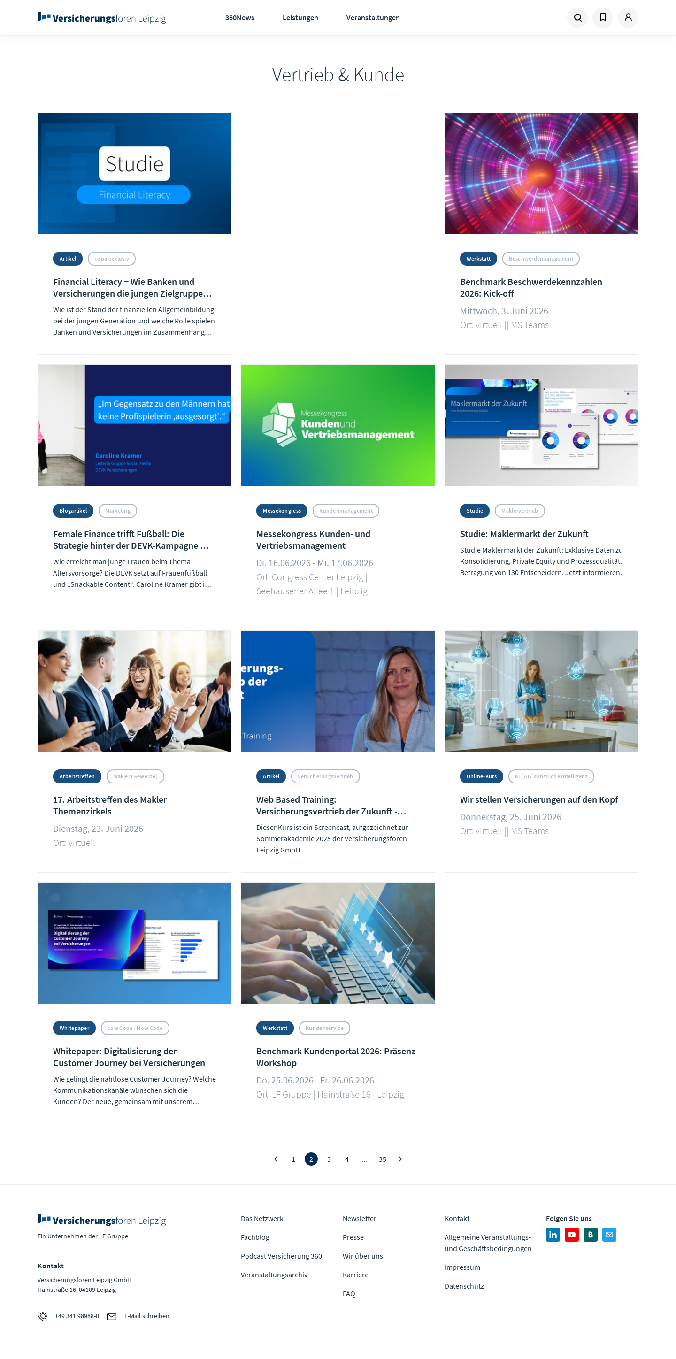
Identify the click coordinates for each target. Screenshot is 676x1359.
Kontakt (457, 1218)
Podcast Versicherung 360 (281, 1255)
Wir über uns (363, 1255)
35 (382, 1159)
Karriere (356, 1274)
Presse (353, 1237)
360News (239, 17)
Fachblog (255, 1237)
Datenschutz (464, 1285)
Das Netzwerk (262, 1218)
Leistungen (300, 17)
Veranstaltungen (373, 17)
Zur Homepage (104, 17)
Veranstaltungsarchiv (274, 1274)
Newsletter (359, 1218)
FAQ (349, 1293)
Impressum (462, 1267)
